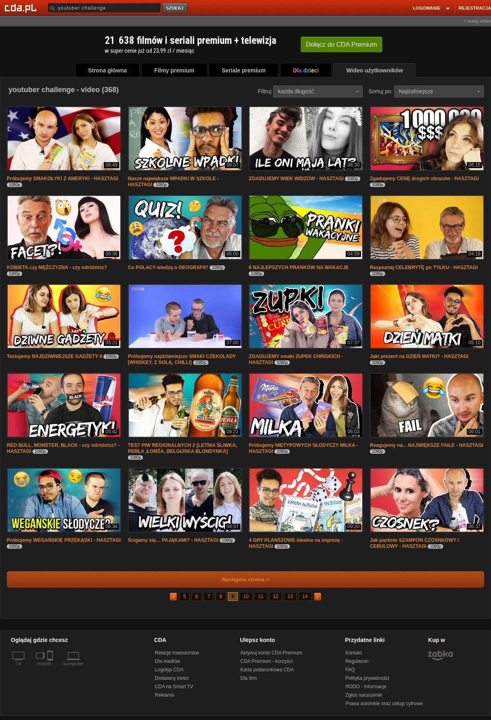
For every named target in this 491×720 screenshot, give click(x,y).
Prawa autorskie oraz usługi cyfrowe (384, 703)
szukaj (175, 8)
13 (290, 596)
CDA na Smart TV (174, 686)
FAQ (350, 670)
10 (245, 596)
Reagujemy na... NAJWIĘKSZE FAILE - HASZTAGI (426, 445)
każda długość (318, 91)
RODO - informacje (365, 686)
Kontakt (353, 653)
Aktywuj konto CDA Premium (271, 653)
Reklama (164, 695)
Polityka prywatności (367, 678)
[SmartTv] (51, 668)
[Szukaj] (104, 8)
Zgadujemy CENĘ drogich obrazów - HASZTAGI (424, 178)
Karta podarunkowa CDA (267, 670)
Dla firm (248, 678)
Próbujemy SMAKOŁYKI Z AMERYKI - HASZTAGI (62, 178)
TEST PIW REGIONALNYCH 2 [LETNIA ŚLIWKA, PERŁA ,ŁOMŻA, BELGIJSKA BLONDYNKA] (182, 448)
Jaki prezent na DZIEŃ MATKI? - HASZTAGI (419, 356)
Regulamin (356, 661)
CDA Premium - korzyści (266, 661)
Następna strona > (240, 579)
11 (260, 596)
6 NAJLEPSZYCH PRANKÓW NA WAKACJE (299, 267)
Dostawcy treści (172, 678)
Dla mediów (167, 661)
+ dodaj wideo (477, 21)
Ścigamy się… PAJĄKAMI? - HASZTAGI (173, 540)
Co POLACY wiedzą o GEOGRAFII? (168, 267)
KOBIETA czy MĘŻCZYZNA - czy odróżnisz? (57, 267)
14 (304, 596)
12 (275, 596)
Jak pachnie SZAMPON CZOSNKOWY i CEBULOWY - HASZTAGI (414, 543)
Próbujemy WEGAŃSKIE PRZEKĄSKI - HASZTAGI (64, 540)
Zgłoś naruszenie (363, 695)
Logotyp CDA (169, 670)
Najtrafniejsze (439, 91)
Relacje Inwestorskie (177, 653)
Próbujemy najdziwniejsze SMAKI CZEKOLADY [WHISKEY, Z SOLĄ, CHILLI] (182, 359)
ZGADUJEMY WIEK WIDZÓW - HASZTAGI (296, 178)
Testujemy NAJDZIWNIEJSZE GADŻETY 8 (54, 356)
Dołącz (341, 44)
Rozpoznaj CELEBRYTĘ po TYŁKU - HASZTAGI (424, 267)
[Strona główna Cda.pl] (21, 7)
